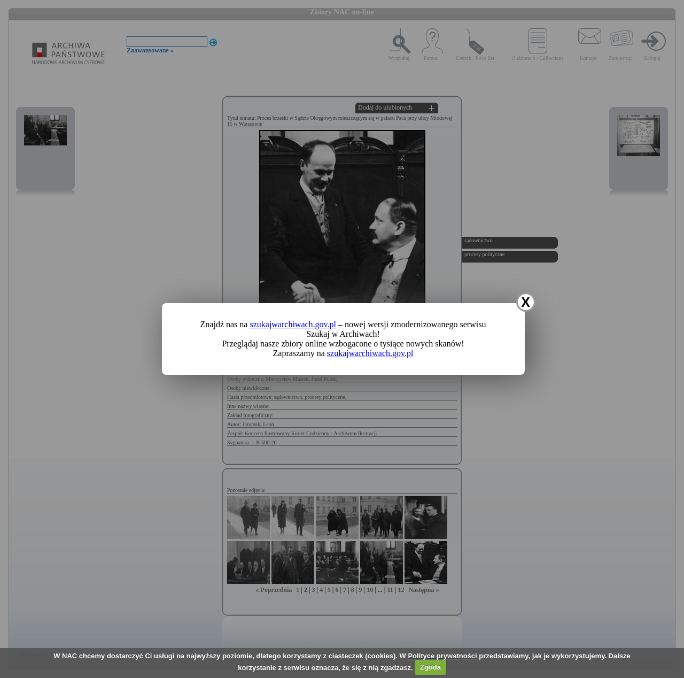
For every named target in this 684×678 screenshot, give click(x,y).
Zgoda (430, 667)
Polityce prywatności (442, 656)
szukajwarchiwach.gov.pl (293, 324)
